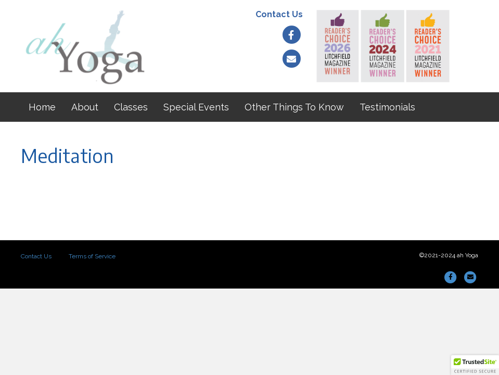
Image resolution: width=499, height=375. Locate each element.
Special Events (196, 107)
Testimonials (387, 107)
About (84, 107)
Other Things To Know (294, 107)
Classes (131, 107)
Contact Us (279, 14)
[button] (475, 365)
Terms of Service (92, 256)
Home (42, 107)
